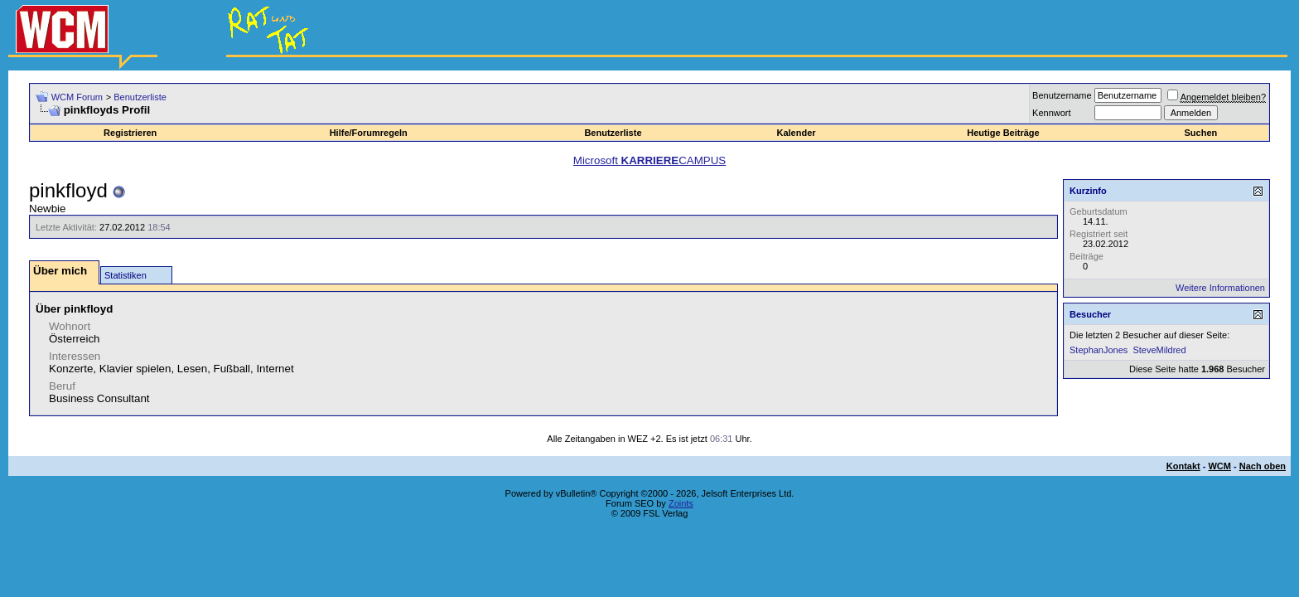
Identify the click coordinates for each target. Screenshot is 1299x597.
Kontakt (1183, 466)
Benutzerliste (140, 97)
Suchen (1201, 133)
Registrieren (130, 133)
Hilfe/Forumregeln (369, 133)
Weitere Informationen (1220, 288)
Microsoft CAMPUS (649, 160)
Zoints (681, 503)
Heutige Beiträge (1003, 133)
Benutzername (1062, 95)
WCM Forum (77, 97)
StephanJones (1099, 350)
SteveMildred (1159, 350)
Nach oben (1262, 466)
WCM (1219, 466)
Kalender (795, 133)
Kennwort (1051, 113)
